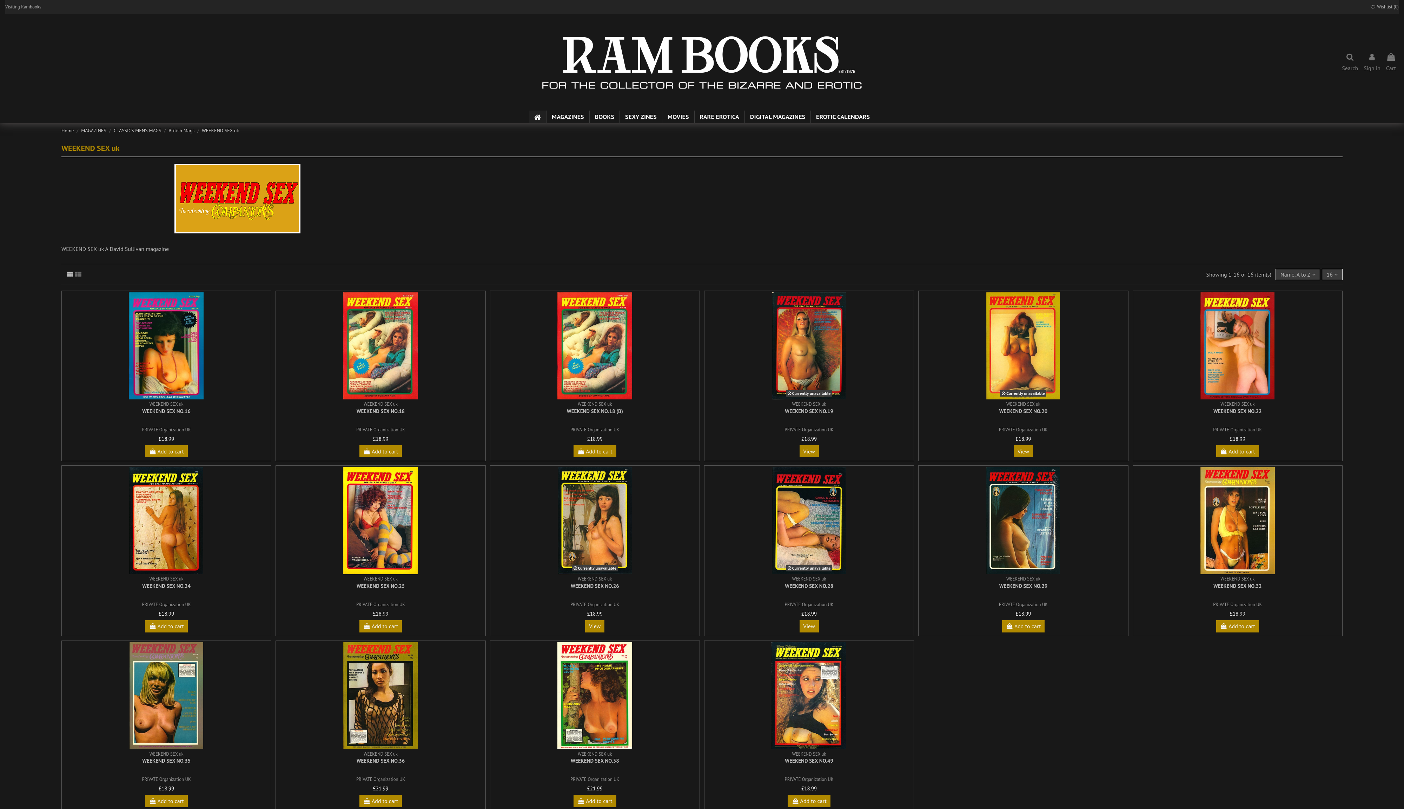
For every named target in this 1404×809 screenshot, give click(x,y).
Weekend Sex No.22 (1237, 411)
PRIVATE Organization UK (166, 430)
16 (1332, 274)
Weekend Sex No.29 (1023, 586)
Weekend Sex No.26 (595, 586)
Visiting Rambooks (23, 7)
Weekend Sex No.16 (166, 411)
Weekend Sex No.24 (166, 586)
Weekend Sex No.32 (1237, 586)
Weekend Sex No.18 (381, 411)
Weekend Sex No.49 (809, 760)
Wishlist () (1384, 7)
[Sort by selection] (1298, 274)
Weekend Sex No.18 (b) (595, 411)
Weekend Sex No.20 (1023, 411)
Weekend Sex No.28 (809, 586)
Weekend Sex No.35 (166, 760)
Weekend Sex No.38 (595, 760)
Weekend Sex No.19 (809, 411)
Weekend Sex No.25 (381, 586)
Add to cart (166, 451)
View (809, 451)
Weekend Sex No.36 (381, 760)
